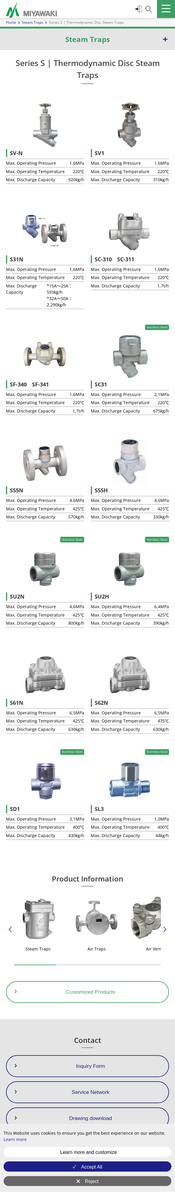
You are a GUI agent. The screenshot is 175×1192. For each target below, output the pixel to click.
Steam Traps (32, 22)
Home (11, 22)
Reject (91, 1181)
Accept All (91, 1166)
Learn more (15, 1139)
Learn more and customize (88, 1152)
